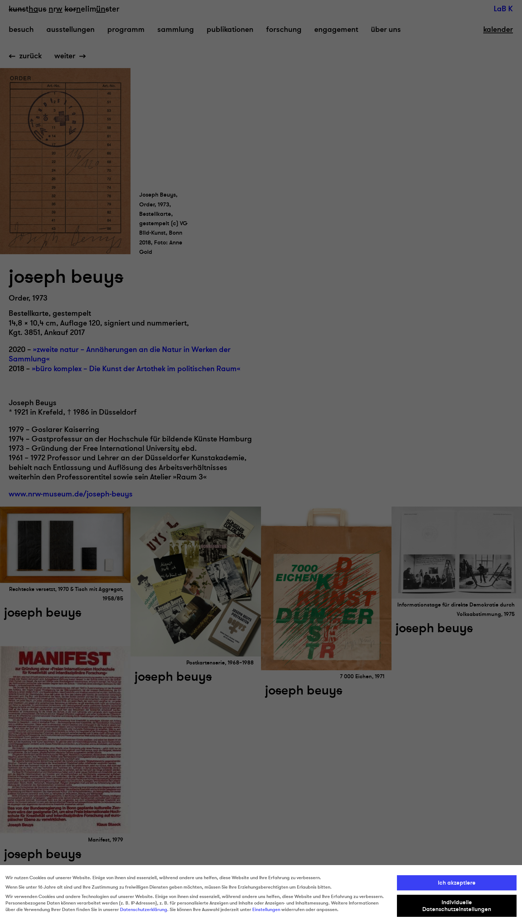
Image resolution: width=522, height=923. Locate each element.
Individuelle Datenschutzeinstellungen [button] (456, 905)
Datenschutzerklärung (143, 909)
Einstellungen (266, 909)
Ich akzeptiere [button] (457, 883)
